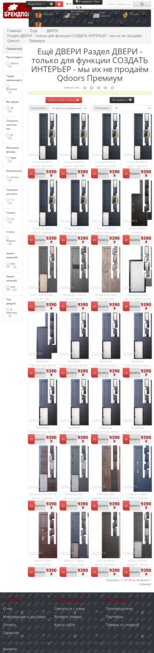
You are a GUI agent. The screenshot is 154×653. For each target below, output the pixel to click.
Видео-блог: (36, 4)
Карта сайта (64, 624)
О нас (8, 608)
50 (9, 109)
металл (12, 178)
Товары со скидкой (122, 624)
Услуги (135, 14)
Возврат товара (68, 616)
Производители (119, 608)
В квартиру (11, 312)
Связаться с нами (69, 608)
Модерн (11, 241)
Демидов (11, 89)
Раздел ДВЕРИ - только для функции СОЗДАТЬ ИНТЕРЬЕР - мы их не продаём (74, 35)
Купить (40, 173)
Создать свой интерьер (63, 100)
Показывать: (102, 108)
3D (31, 173)
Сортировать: (39, 108)
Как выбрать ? (122, 100)
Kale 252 (11, 288)
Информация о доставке (24, 616)
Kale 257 (11, 265)
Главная (14, 30)
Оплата (9, 624)
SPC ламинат (105, 14)
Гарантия (11, 632)
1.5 (10, 201)
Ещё (90, 22)
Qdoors (13, 40)
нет (10, 220)
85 (9, 136)
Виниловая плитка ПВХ (77, 14)
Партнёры (114, 616)
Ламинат (48, 14)
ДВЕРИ (52, 30)
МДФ (11, 159)
